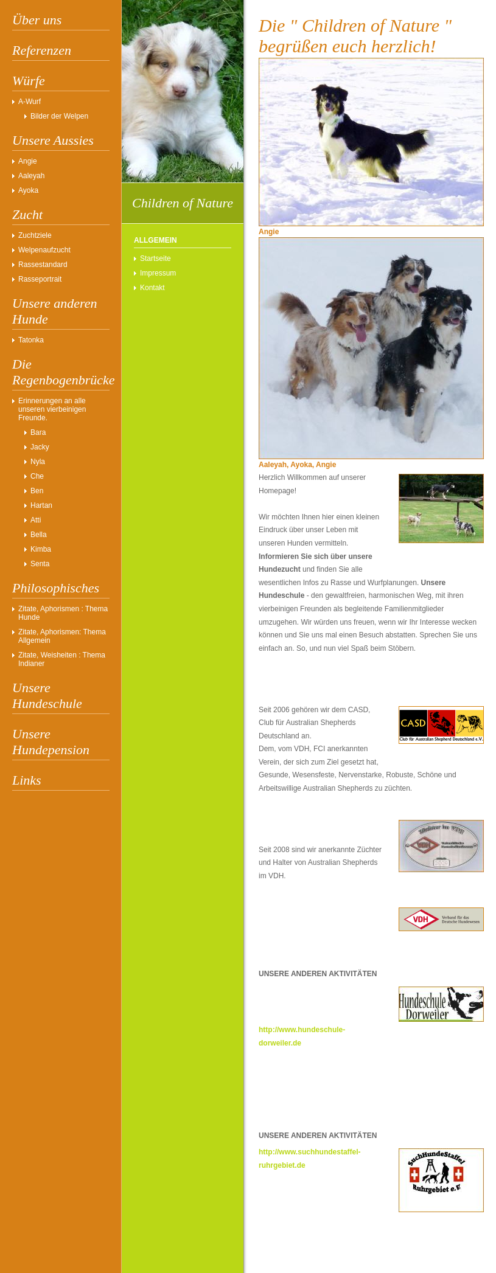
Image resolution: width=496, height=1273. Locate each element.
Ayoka (28, 190)
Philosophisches (55, 587)
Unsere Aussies (53, 140)
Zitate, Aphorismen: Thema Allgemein (62, 636)
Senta (39, 564)
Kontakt (152, 287)
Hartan (41, 505)
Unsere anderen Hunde (54, 311)
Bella (38, 534)
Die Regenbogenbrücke (61, 371)
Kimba (40, 549)
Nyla (37, 461)
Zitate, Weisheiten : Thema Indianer (61, 659)
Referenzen (41, 50)
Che (37, 476)
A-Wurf (29, 101)
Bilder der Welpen (59, 116)
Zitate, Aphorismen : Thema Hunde (63, 613)
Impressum (158, 273)
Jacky (39, 447)
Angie (27, 161)
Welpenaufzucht (44, 250)
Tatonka (31, 340)
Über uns (36, 19)
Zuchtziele (35, 235)
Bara (38, 432)
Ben (36, 491)
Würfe (28, 80)
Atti (35, 520)
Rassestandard (43, 264)
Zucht (27, 214)
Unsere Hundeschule (47, 695)
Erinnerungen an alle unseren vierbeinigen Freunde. (52, 409)
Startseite (155, 258)
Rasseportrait (39, 279)
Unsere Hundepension (50, 741)
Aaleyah (31, 176)
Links (26, 780)
